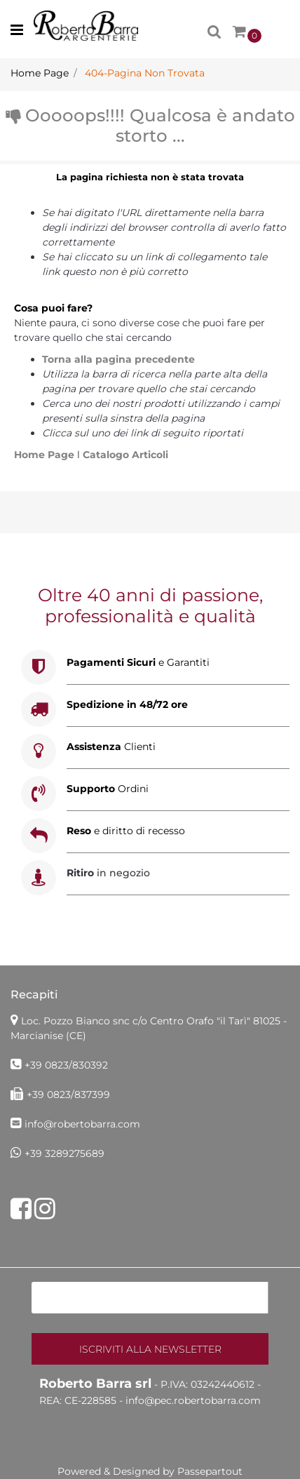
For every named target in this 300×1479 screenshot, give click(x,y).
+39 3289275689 (64, 1153)
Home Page (45, 454)
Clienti (111, 746)
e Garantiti (138, 662)
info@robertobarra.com (82, 1124)
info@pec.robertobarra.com (193, 1400)
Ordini (108, 788)
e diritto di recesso (126, 830)
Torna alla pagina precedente (118, 359)
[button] (150, 1349)
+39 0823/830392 (66, 1065)
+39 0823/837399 (68, 1094)
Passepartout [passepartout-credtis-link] (210, 1471)
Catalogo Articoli (125, 454)
